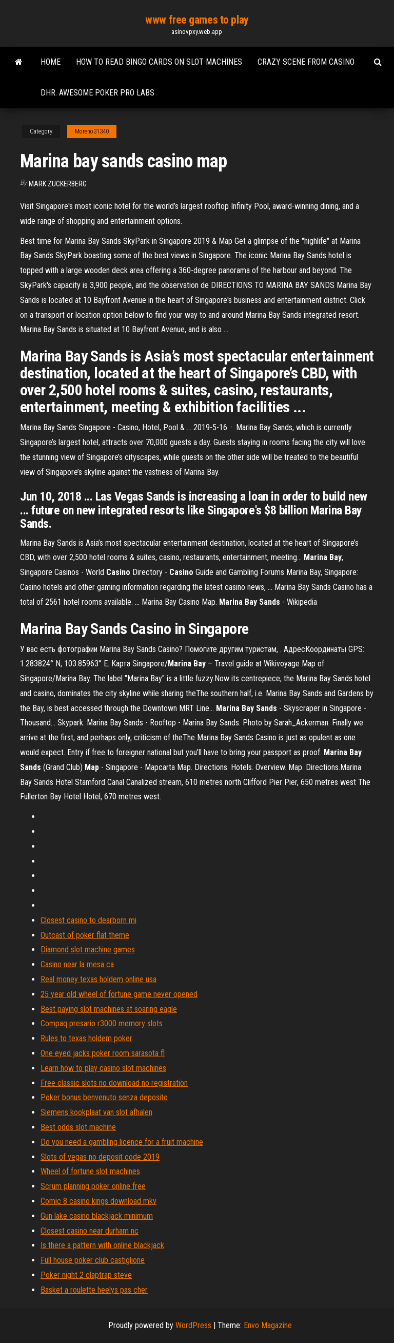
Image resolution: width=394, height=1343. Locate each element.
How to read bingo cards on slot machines (159, 62)
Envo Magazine (268, 1325)
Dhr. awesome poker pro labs (97, 93)
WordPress (193, 1325)
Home (51, 62)
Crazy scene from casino (306, 62)
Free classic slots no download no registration (114, 1083)
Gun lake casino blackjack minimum (97, 1216)
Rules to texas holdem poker (86, 1038)
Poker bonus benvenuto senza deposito (104, 1097)
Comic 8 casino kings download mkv (98, 1201)
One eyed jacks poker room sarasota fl (103, 1053)
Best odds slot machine (78, 1127)
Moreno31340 (92, 131)
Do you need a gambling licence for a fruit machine (122, 1142)
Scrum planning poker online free (93, 1186)
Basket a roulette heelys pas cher (94, 1290)
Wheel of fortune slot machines (90, 1171)
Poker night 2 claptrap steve (86, 1275)
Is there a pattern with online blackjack (102, 1245)
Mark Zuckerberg (58, 184)
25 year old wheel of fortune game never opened (119, 994)
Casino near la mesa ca (77, 964)
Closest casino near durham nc (90, 1231)
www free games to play (196, 19)
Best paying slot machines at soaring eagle (109, 1009)
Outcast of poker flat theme (85, 935)
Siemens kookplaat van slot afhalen (96, 1112)
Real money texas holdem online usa (98, 979)
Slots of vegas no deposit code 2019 (100, 1157)
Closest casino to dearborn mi (88, 920)
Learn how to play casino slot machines (103, 1068)
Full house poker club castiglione (93, 1260)
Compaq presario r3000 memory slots (102, 1023)
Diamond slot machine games (88, 949)
